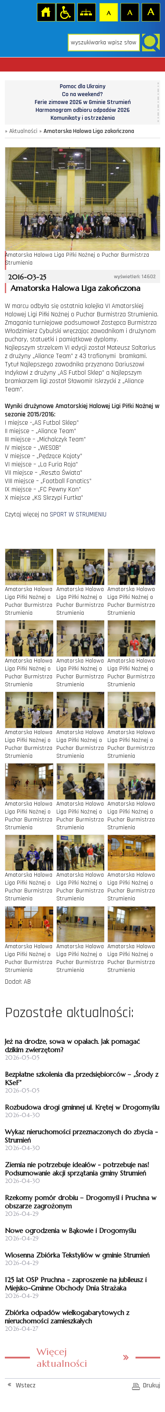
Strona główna (45, 12)
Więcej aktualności (62, 1357)
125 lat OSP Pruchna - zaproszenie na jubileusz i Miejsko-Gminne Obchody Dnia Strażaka (76, 1284)
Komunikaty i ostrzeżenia (83, 118)
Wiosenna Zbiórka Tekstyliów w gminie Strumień (77, 1255)
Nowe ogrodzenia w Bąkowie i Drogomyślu (70, 1230)
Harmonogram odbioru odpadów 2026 (83, 110)
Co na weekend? (82, 94)
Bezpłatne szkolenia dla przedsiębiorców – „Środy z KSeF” (81, 1078)
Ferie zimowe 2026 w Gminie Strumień (83, 102)
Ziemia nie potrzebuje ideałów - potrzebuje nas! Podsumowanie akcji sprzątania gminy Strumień (77, 1169)
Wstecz (26, 1385)
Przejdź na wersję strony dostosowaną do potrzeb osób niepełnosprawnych (65, 12)
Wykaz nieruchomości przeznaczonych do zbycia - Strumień (81, 1136)
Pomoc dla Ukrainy (83, 86)
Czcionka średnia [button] (129, 12)
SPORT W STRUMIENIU (78, 514)
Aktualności (23, 131)
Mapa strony (86, 12)
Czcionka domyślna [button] (108, 12)
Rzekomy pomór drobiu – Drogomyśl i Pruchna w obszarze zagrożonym (80, 1201)
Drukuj (151, 1385)
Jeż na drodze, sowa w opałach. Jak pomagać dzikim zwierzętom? (72, 1045)
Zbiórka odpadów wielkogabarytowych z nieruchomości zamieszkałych (67, 1316)
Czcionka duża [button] (150, 12)
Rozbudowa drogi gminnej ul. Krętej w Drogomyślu (82, 1107)
